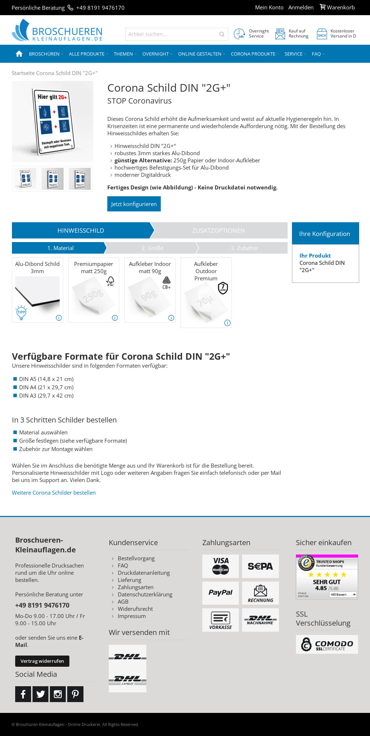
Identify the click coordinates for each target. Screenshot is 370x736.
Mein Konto (269, 7)
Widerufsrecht (135, 608)
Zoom (52, 121)
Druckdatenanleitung (144, 572)
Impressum (132, 615)
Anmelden (301, 7)
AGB (123, 601)
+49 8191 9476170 (100, 7)
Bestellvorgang (136, 558)
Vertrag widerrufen (42, 661)
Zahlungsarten (136, 587)
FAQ (123, 565)
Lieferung (129, 579)
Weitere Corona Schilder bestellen (54, 492)
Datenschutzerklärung (145, 594)
